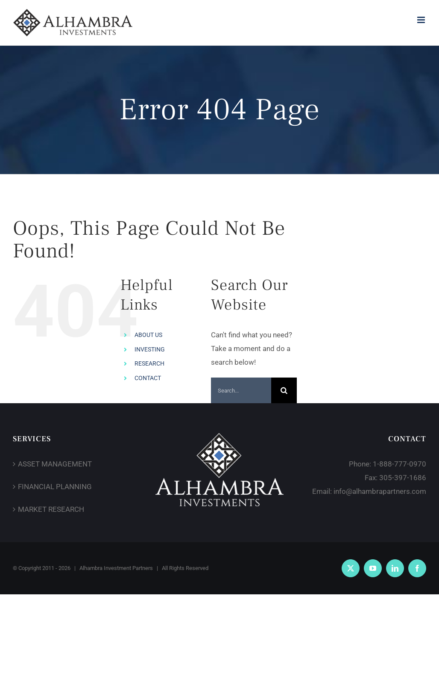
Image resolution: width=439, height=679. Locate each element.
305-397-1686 (402, 477)
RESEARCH (149, 363)
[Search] (284, 390)
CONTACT (148, 378)
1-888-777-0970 (399, 464)
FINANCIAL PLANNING (55, 486)
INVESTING (150, 349)
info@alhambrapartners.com (380, 491)
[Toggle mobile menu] (421, 19)
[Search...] (241, 390)
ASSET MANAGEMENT (55, 464)
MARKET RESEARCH (51, 509)
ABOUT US (148, 334)
